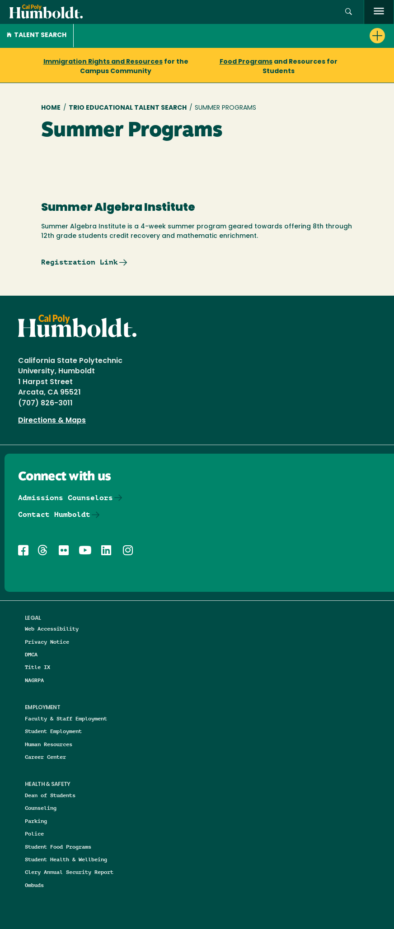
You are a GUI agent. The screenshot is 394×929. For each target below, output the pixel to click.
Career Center (45, 756)
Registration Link (79, 262)
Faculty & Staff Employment (66, 718)
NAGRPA (34, 680)
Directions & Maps (52, 420)
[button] (348, 12)
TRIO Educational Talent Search (128, 108)
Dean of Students (50, 795)
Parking (36, 821)
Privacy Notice (47, 641)
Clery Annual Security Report (69, 872)
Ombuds (34, 885)
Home (51, 108)
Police (34, 833)
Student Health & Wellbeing (66, 859)
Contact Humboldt (54, 514)
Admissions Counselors (65, 497)
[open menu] (379, 12)
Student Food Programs (58, 846)
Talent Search (36, 35)
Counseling (40, 807)
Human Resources (48, 744)
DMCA (31, 654)
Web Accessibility (52, 628)
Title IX (37, 667)
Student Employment (53, 731)
